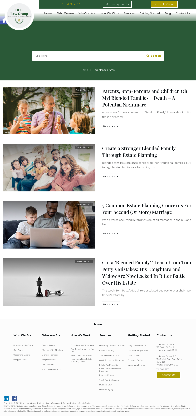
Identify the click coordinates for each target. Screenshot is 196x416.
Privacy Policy (69, 403)
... (125, 117)
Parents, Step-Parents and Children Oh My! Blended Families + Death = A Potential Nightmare (144, 98)
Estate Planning (84, 90)
